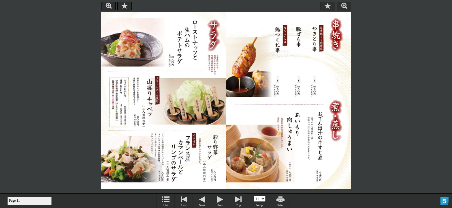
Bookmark (124, 6)
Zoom (108, 6)
